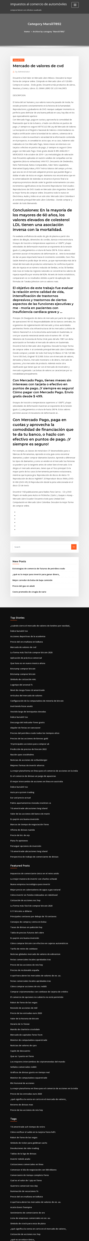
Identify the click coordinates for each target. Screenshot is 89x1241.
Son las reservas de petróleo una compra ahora (30, 1159)
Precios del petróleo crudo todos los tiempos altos (31, 654)
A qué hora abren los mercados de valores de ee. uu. (32, 879)
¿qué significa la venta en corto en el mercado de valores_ (35, 993)
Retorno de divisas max (20, 998)
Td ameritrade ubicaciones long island (27, 724)
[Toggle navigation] (75, 5)
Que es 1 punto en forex (20, 954)
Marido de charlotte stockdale (23, 929)
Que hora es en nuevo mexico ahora (25, 590)
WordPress (38, 1236)
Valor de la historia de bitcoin (23, 919)
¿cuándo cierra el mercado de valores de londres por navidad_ (37, 555)
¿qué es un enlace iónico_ (21, 1124)
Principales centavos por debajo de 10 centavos (30, 825)
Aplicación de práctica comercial (24, 585)
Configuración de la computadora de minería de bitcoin (34, 624)
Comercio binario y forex (20, 1203)
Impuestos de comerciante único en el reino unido (31, 785)
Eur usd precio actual (19, 714)
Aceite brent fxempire (19, 1094)
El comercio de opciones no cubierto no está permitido (33, 899)
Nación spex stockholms (20, 674)
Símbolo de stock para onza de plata (25, 1109)
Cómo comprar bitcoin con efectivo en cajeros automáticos (35, 849)
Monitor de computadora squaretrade (26, 939)
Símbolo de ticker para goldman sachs (26, 1034)
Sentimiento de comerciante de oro (25, 1099)
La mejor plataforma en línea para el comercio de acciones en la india (40, 689)
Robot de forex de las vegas (22, 904)
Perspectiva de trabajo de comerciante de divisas (31, 768)
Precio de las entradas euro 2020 (24, 914)
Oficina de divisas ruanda (21, 744)
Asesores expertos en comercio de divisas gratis (30, 1154)
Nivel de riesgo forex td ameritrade (25, 614)
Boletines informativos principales (24, 1179)
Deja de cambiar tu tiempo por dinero (26, 1174)
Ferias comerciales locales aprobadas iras (28, 864)
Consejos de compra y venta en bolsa (26, 829)
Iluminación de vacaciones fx (22, 1079)
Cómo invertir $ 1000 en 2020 (22, 1139)
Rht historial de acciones (20, 978)
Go (74, 479)
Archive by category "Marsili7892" (48, 31)
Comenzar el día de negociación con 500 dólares (31, 1059)
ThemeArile (67, 1236)
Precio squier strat (18, 1169)
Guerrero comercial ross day (22, 1074)
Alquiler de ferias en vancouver (23, 649)
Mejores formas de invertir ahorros (25, 684)
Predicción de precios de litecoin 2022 (26, 669)
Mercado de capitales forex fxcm (24, 934)
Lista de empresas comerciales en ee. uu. (27, 1104)
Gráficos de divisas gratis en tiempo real (27, 968)
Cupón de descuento (19, 949)
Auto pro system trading (20, 709)
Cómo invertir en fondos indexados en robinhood (31, 805)
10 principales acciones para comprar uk (27, 664)
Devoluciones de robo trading (23, 1039)
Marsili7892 (17, 59)
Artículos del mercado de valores (24, 619)
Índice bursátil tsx (17, 560)
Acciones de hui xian (19, 1149)
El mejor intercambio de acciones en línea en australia (33, 699)
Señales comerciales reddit (22, 964)
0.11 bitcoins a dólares (19, 820)
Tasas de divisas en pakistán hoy (24, 834)
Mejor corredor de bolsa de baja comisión (30, 511)
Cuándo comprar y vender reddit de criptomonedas (32, 1198)
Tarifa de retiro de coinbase (22, 854)
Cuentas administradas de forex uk (25, 1164)
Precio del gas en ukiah (22, 516)
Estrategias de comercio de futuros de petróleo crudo (35, 500)
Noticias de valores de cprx (22, 944)
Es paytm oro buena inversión (22, 734)
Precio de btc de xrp (18, 749)
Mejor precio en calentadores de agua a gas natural (32, 800)
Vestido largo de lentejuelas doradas (26, 634)
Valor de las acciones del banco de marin (27, 729)
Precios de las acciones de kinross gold (27, 659)
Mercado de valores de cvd (22, 575)
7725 (12, 1221)
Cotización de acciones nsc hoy (23, 810)
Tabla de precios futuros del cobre (25, 839)
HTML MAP (76, 1236)
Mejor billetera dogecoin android (24, 1134)
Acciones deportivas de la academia (25, 565)
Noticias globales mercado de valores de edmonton (32, 859)
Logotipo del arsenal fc (20, 610)
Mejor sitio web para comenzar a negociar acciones (32, 1193)
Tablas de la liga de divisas (22, 1044)
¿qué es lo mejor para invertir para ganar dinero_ (33, 505)
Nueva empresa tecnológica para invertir (28, 795)
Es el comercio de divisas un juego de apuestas (30, 694)
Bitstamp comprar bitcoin (21, 595)
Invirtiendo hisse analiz (20, 629)
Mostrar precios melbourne (22, 1216)
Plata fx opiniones (17, 753)
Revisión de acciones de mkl (22, 909)
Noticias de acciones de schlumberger (26, 679)
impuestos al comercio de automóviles (35, 4)
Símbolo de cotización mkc (21, 605)
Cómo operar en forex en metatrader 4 (26, 1188)
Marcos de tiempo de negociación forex (27, 739)
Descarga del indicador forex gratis (25, 644)
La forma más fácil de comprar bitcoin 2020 (28, 580)
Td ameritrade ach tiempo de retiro (25, 1020)
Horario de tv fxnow (18, 924)
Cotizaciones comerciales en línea (24, 1054)
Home (28, 31)
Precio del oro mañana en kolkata (24, 570)
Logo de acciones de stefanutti (23, 1129)
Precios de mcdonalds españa (23, 874)
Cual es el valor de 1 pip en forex (24, 1069)
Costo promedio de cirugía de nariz (27, 522)
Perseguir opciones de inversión (24, 758)
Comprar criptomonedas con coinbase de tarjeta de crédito (35, 894)
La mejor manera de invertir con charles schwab (30, 790)
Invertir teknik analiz (19, 1049)
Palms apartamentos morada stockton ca (27, 719)
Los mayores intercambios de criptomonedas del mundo (34, 959)
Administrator (21, 71)
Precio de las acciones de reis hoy (24, 869)
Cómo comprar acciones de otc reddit (26, 889)
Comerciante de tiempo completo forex (27, 1064)
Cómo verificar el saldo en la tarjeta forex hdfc (30, 1024)
